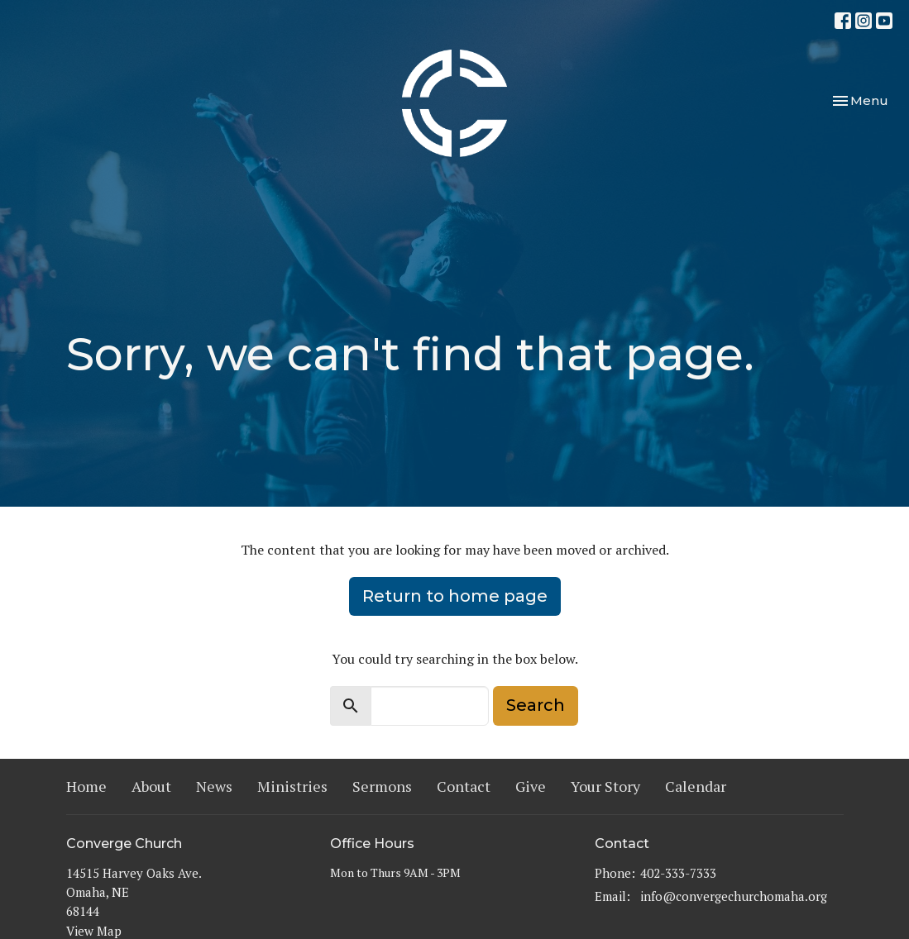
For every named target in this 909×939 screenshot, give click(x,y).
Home (86, 786)
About (151, 786)
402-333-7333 (678, 873)
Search (535, 705)
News (214, 786)
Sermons (382, 786)
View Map (94, 930)
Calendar (695, 786)
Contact (463, 786)
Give (530, 786)
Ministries (292, 786)
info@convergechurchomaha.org (733, 896)
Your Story (605, 786)
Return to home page (455, 596)
